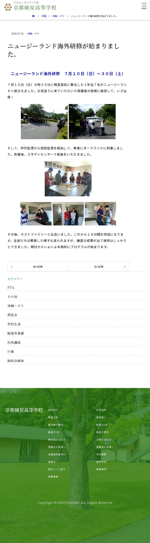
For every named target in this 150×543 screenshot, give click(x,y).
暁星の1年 (102, 424)
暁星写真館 (15, 333)
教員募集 (53, 476)
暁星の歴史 (102, 432)
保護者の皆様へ (105, 447)
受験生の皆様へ (57, 447)
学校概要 (101, 454)
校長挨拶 (101, 409)
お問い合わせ (104, 439)
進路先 (52, 461)
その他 (12, 296)
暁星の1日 (54, 432)
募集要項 (101, 469)
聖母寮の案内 (55, 424)
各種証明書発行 (57, 454)
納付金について (57, 439)
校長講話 (14, 342)
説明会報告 (15, 361)
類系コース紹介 (57, 469)
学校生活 (14, 324)
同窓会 (12, 315)
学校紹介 (53, 409)
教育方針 (53, 417)
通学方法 (101, 461)
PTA (10, 287)
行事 (10, 351)
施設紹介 (101, 417)
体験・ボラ (33, 33)
